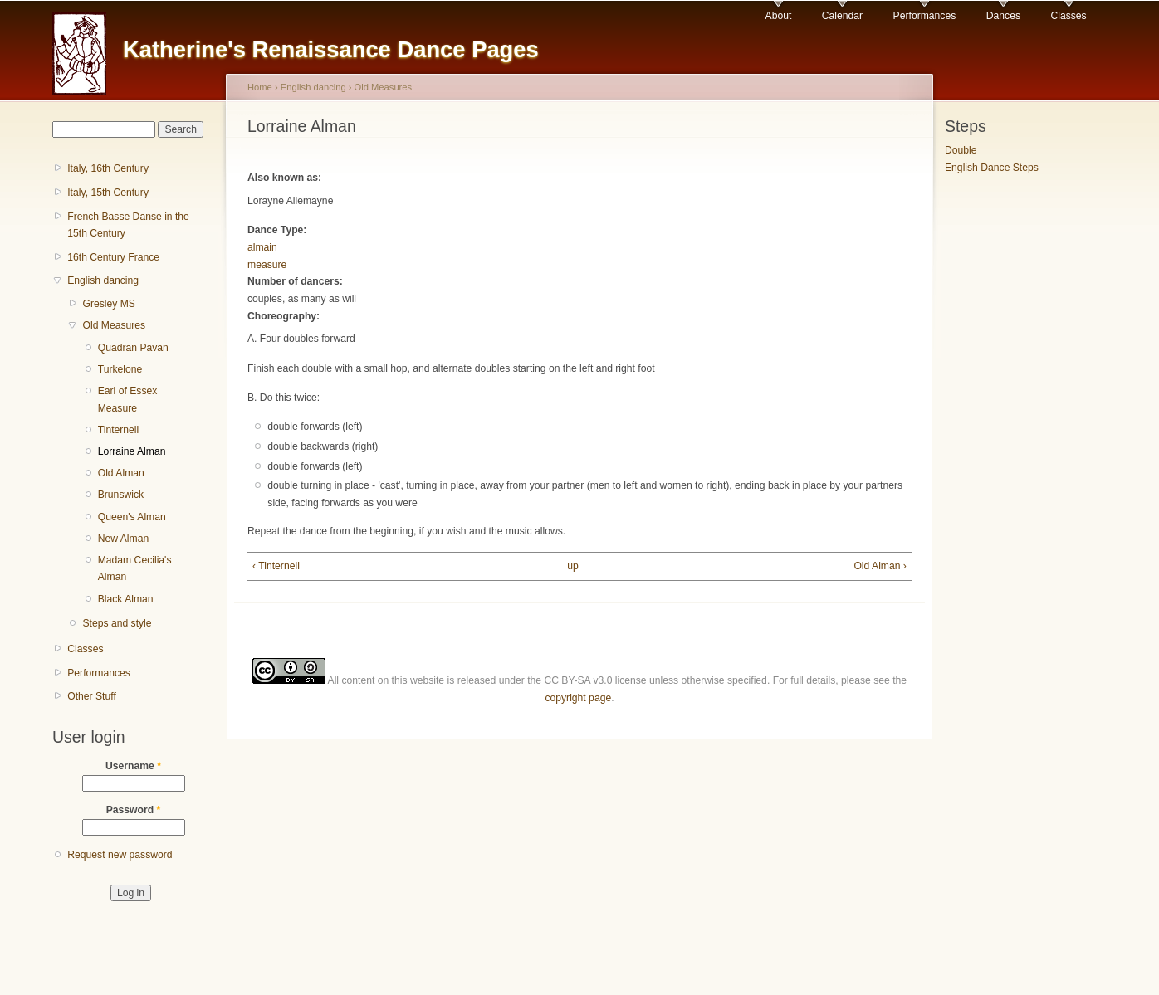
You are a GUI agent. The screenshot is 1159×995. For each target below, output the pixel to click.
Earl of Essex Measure (128, 399)
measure (266, 265)
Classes (1068, 16)
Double (961, 150)
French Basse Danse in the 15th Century (128, 225)
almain (262, 247)
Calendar (842, 16)
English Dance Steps (992, 167)
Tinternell (118, 430)
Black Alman (126, 599)
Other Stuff (91, 696)
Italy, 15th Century (108, 192)
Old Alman (121, 473)
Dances (1003, 16)
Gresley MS (108, 304)
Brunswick (121, 494)
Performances (924, 16)
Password (133, 810)
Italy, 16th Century (108, 168)
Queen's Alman (132, 517)
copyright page (578, 698)
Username (133, 766)
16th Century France (113, 257)
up (573, 566)
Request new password (119, 855)
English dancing (103, 280)
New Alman (123, 538)
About (778, 16)
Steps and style (116, 623)
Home (259, 87)
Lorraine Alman (132, 451)
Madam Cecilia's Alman (135, 568)
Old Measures (113, 325)
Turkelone (120, 369)
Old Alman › (880, 566)
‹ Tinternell (276, 566)
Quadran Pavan (133, 348)
